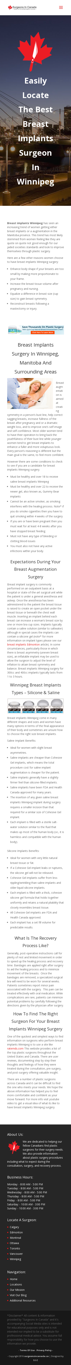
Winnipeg (15, 1259)
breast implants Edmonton (23, 644)
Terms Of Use (27, 1350)
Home (13, 1279)
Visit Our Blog (18, 1295)
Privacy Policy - (45, 1350)
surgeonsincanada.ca (36, 1356)
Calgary (14, 1227)
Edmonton (16, 1232)
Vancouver (16, 1254)
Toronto (15, 1248)
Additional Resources (23, 1300)
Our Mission (17, 1290)
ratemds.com (15, 1048)
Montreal (15, 1237)
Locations (16, 1284)
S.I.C (35, 1360)
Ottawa (14, 1243)
